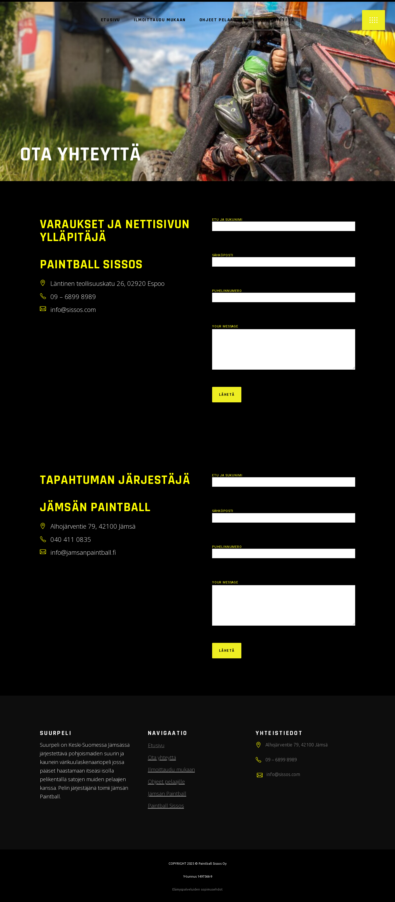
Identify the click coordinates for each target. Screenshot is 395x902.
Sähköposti (283, 259)
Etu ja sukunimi (283, 223)
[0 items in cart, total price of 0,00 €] (353, 20)
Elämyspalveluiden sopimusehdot (197, 889)
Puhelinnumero (283, 294)
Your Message (283, 347)
